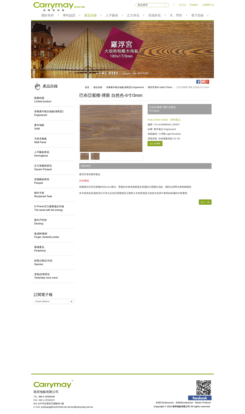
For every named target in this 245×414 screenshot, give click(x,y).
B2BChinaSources (165, 402)
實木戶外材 (54, 222)
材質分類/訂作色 (54, 262)
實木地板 (54, 127)
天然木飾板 (54, 140)
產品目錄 (90, 15)
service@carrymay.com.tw (80, 407)
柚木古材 (54, 195)
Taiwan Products (203, 402)
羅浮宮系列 (160, 87)
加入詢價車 (155, 143)
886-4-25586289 (47, 396)
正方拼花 (133, 15)
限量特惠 (54, 100)
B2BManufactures (184, 402)
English (194, 4)
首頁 (87, 87)
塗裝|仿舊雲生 (54, 276)
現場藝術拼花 (54, 181)
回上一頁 (205, 202)
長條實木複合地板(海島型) (54, 113)
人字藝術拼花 (54, 154)
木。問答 (176, 15)
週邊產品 (54, 249)
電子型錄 (197, 15)
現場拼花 (154, 15)
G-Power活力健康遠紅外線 (54, 208)
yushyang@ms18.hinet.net (54, 407)
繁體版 (182, 4)
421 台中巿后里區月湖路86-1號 (48, 403)
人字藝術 (112, 15)
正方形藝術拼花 (54, 167)
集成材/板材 (54, 235)
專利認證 (69, 15)
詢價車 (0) (208, 4)
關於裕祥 (47, 15)
